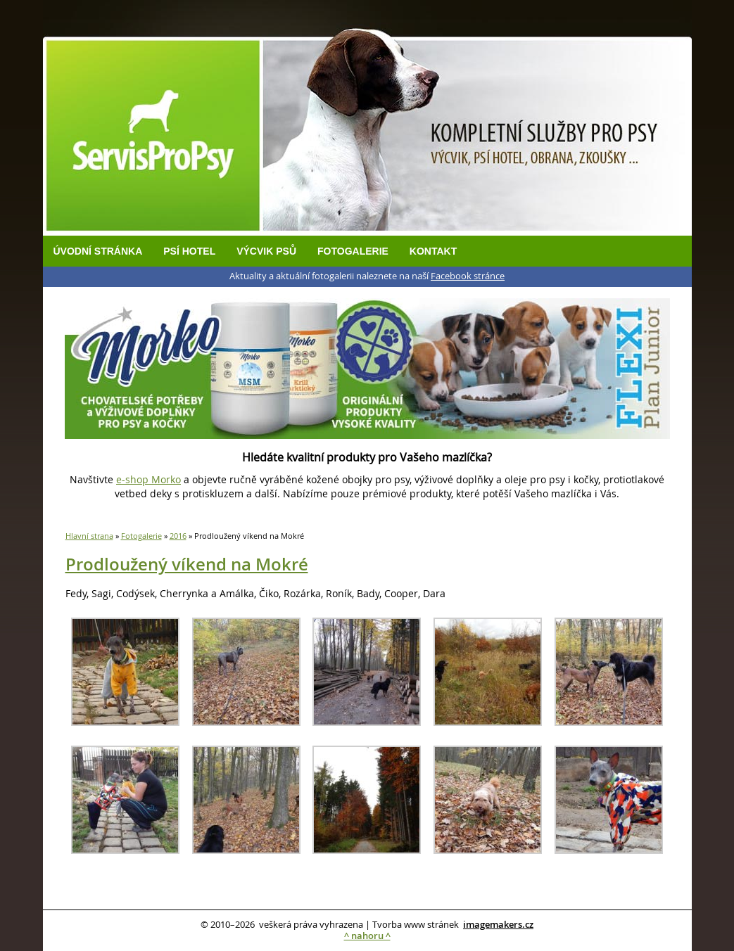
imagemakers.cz (498, 925)
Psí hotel (189, 251)
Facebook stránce (468, 276)
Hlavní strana (89, 535)
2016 (178, 535)
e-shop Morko (148, 479)
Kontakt (433, 251)
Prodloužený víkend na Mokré (186, 564)
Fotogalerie (352, 251)
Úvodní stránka (98, 251)
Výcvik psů (266, 251)
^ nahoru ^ (367, 936)
